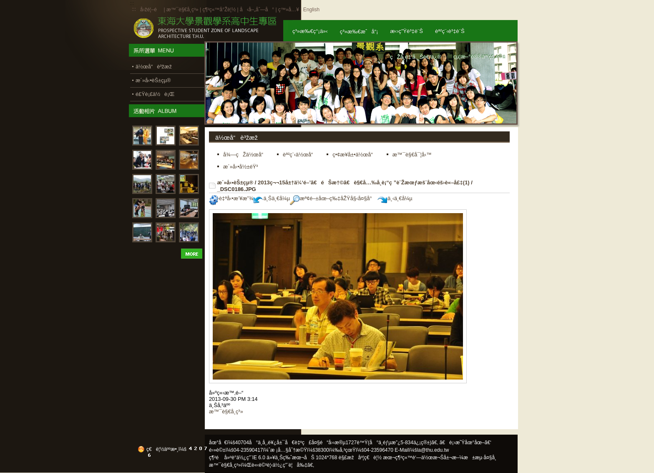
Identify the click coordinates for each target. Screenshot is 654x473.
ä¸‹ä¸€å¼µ (394, 198)
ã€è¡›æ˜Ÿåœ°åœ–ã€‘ (465, 442)
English (311, 10)
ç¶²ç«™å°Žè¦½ (219, 10)
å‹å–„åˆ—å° (257, 10)
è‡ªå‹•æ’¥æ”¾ (231, 198)
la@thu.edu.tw (433, 450)
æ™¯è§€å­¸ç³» (183, 10)
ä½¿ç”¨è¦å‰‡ (290, 465)
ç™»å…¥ (288, 10)
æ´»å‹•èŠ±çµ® (235, 182)
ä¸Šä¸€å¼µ (271, 198)
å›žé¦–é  (151, 10)
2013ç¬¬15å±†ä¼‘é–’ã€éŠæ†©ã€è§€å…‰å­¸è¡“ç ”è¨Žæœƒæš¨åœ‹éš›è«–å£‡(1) (364, 182)
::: (134, 9)
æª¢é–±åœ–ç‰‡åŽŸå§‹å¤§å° (333, 198)
